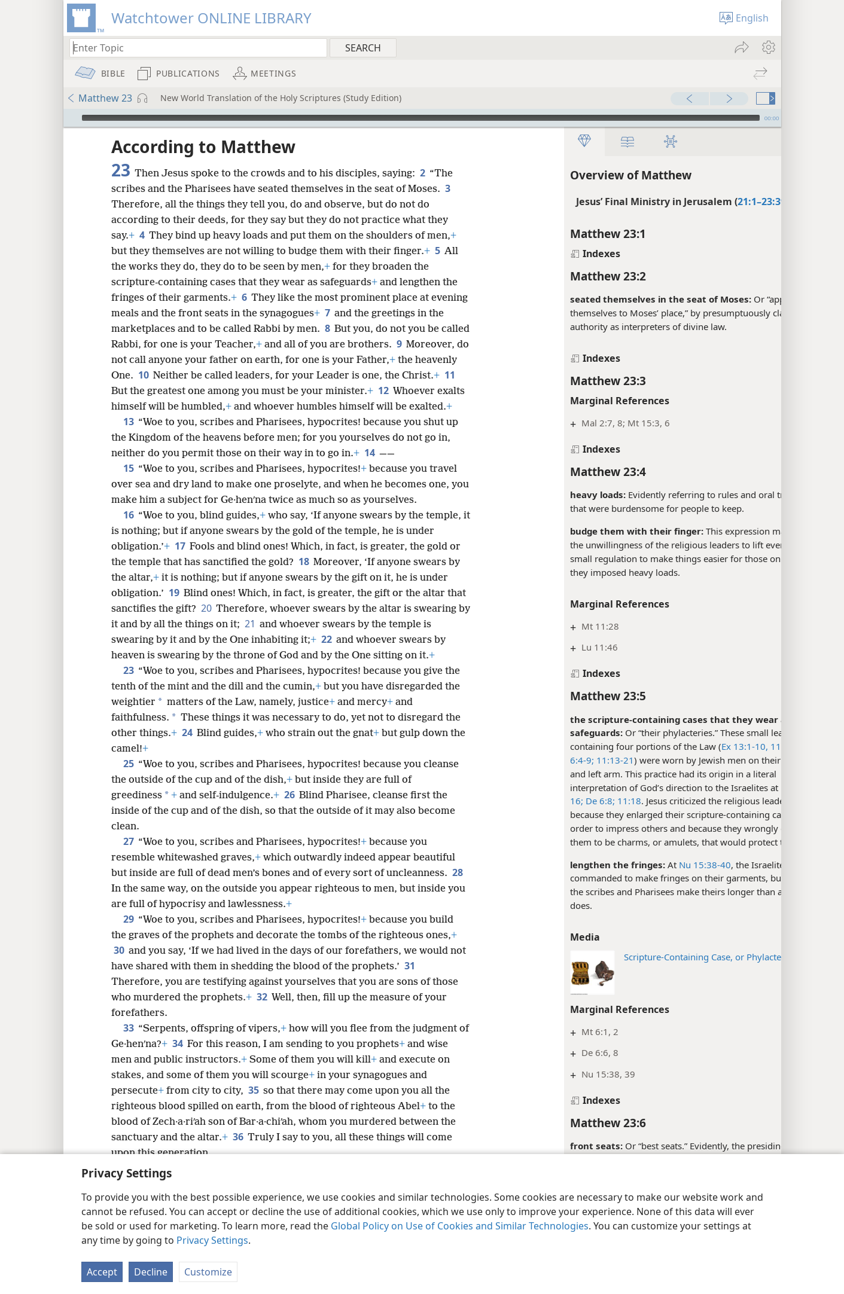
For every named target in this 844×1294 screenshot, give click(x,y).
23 (128, 701)
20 (227, 623)
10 (204, 375)
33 (128, 1059)
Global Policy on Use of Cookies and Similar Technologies (460, 1225)
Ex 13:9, (745, 788)
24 (186, 763)
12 (440, 390)
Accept (102, 1271)
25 (128, 794)
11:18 (576, 801)
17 (179, 561)
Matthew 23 (99, 98)
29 (128, 950)
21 (308, 639)
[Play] (71, 118)
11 (158, 390)
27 (128, 872)
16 (128, 530)
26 (289, 825)
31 (427, 996)
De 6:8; (547, 801)
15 (128, 483)
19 (173, 608)
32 (261, 1027)
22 (371, 654)
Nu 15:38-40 (653, 865)
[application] (422, 118)
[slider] (421, 118)
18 (303, 577)
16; (524, 801)
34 (189, 1074)
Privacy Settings (212, 1240)
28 (118, 919)
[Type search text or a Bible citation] (192, 47)
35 (253, 1121)
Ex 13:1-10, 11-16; (707, 746)
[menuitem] (767, 47)
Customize (208, 1271)
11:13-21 (562, 760)
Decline (150, 1271)
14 (369, 468)
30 (118, 981)
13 (128, 437)
